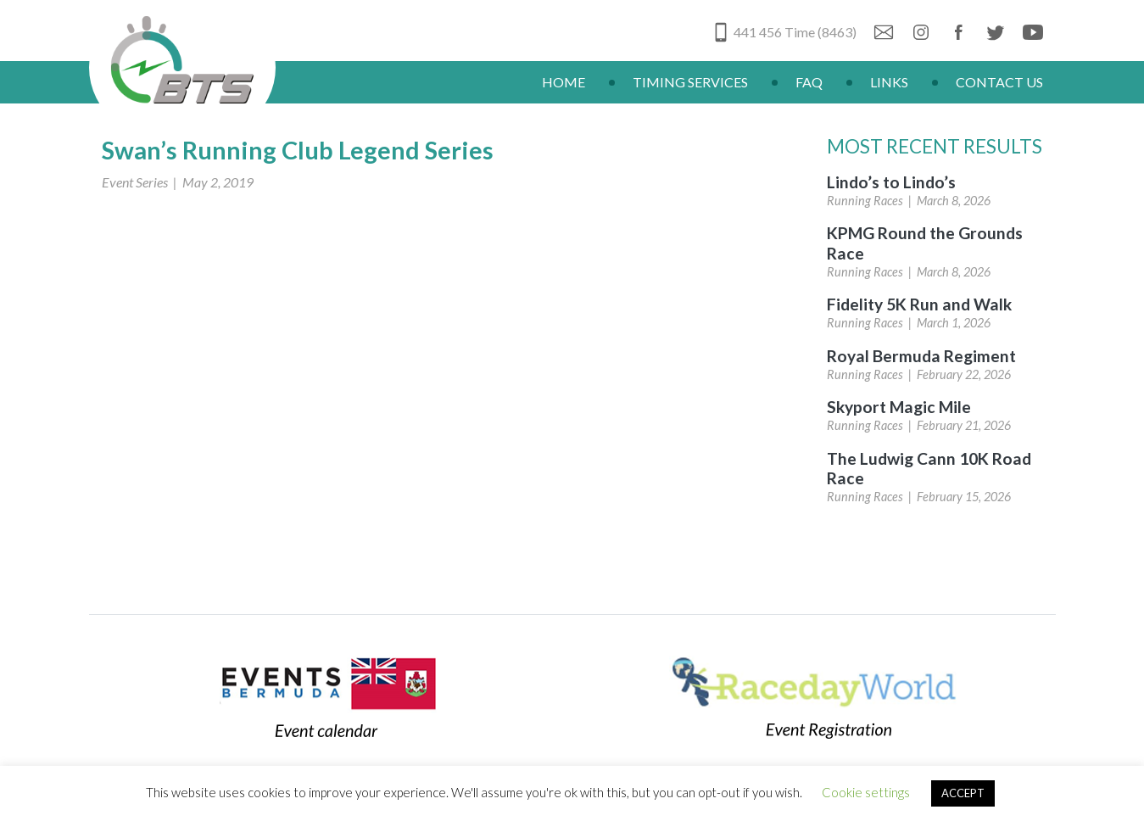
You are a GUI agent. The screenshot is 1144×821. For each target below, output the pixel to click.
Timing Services (690, 82)
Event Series (135, 182)
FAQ (809, 82)
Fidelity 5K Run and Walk (919, 304)
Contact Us (999, 82)
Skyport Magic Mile (899, 406)
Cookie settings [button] (866, 792)
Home (563, 82)
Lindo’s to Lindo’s (891, 182)
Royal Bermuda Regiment (921, 356)
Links (889, 82)
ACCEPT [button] (963, 793)
